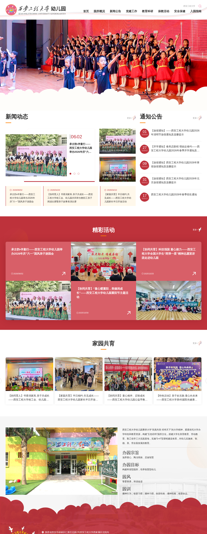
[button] (157, 93)
